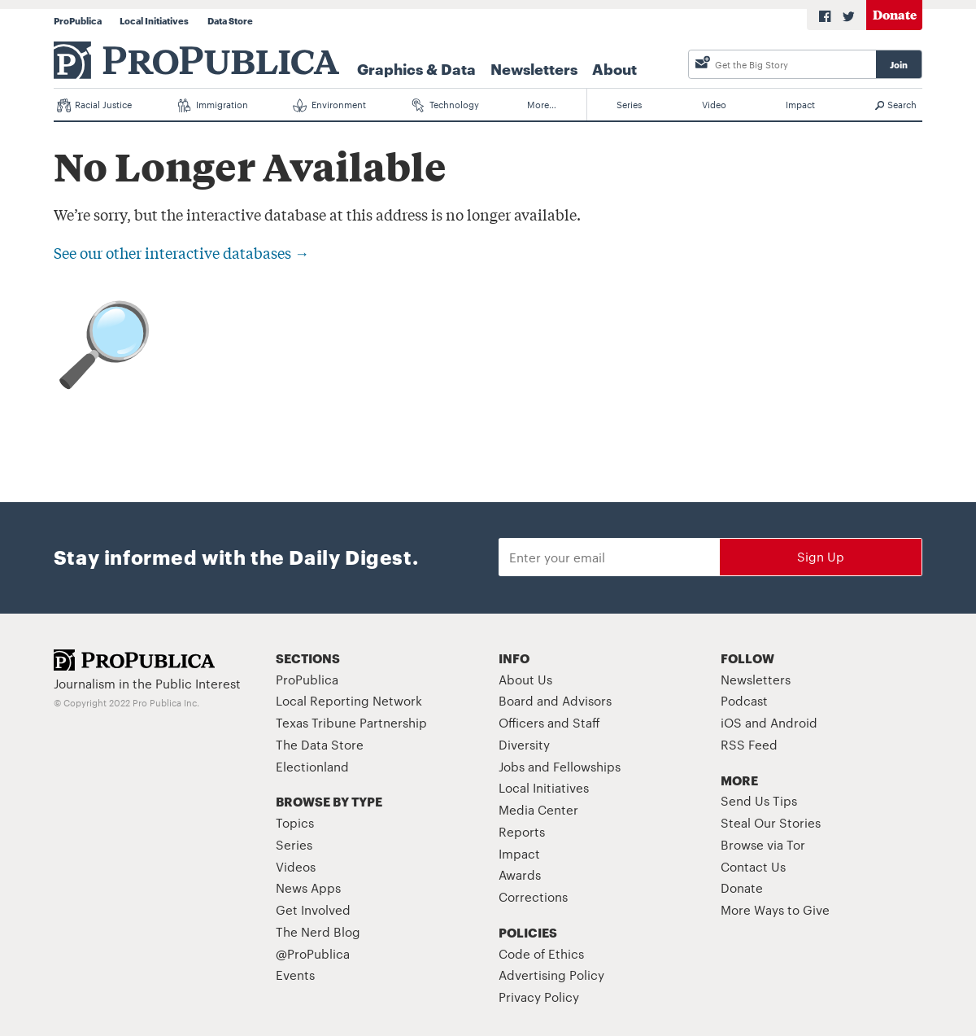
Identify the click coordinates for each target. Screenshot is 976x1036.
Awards (520, 874)
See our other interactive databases (181, 252)
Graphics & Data (416, 68)
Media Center (538, 809)
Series (629, 104)
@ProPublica (313, 953)
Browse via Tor (763, 844)
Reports (522, 831)
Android (793, 722)
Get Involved (313, 909)
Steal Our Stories (771, 822)
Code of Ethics (541, 953)
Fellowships (587, 766)
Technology (446, 105)
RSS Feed (749, 744)
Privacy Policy (539, 996)
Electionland (312, 766)
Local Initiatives (154, 20)
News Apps (308, 887)
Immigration (212, 105)
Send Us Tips (759, 800)
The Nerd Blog (318, 931)
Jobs (512, 766)
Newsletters (533, 68)
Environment (329, 105)
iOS (731, 722)
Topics (295, 822)
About (614, 68)
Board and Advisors (555, 700)
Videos (296, 866)
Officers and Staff (549, 722)
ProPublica (78, 20)
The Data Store (320, 744)
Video (714, 104)
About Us (525, 679)
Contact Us (753, 866)
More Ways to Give (775, 909)
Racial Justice (95, 105)
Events (295, 974)
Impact (800, 104)
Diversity (524, 744)
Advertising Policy (551, 974)
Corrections (533, 896)
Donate (895, 14)
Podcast (744, 700)
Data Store (230, 20)
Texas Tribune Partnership (351, 722)
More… (541, 104)
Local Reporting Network (349, 700)
